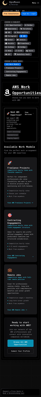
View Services (29, 113)
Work (17, 11)
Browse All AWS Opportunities (20, 343)
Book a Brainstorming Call (13, 393)
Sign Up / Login (29, 14)
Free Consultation (11, 14)
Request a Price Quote (12, 391)
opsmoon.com (8, 11)
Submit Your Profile (20, 351)
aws (23, 11)
